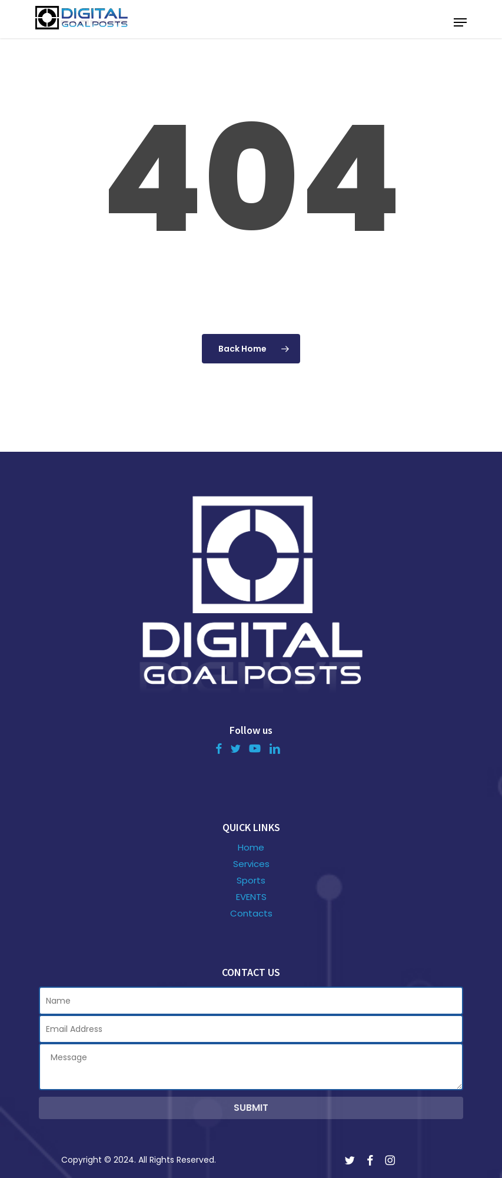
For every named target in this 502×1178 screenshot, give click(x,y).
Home (251, 847)
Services (251, 864)
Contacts (251, 913)
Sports (251, 880)
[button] (460, 22)
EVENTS (251, 897)
